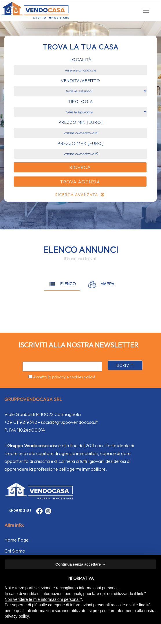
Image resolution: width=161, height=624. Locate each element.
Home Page (16, 540)
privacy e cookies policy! (73, 377)
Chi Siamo (14, 551)
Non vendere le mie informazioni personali (42, 599)
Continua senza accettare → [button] (80, 564)
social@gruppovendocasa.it (69, 422)
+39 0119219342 (20, 422)
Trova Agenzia (80, 182)
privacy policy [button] (17, 616)
